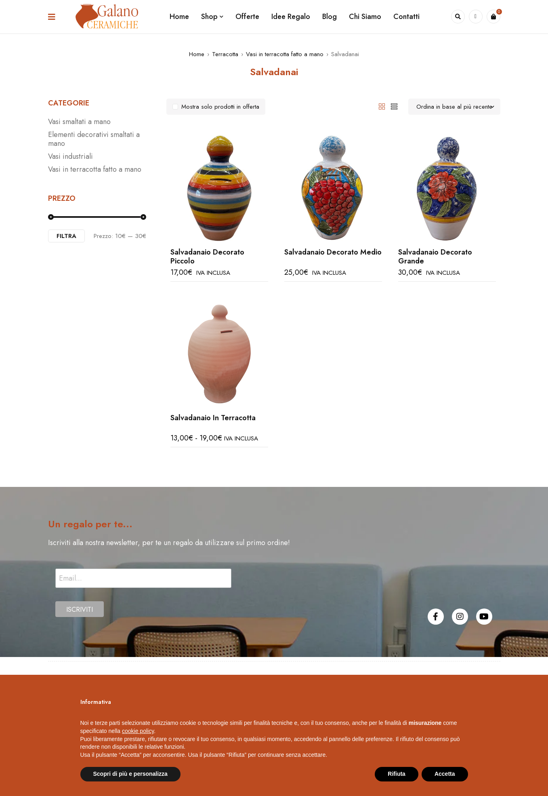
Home (196, 54)
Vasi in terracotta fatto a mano (284, 54)
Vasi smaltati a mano (79, 121)
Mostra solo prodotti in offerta (220, 106)
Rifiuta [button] (396, 774)
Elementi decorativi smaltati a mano (94, 139)
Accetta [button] (445, 774)
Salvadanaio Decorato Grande (435, 256)
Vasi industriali (70, 156)
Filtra (66, 236)
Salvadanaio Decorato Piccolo (207, 256)
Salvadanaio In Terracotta (213, 418)
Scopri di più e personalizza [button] (130, 774)
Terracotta (225, 54)
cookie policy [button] (138, 731)
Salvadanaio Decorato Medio (333, 252)
